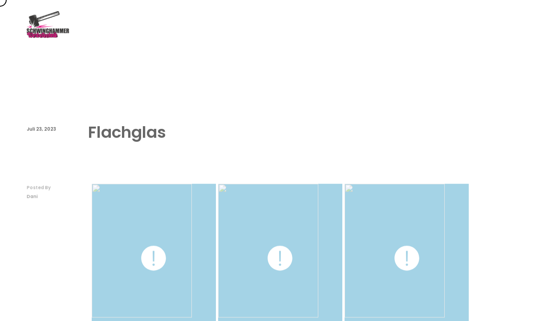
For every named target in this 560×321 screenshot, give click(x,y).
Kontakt (465, 24)
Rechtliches (516, 24)
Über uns (419, 24)
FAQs (376, 24)
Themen (335, 24)
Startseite (287, 24)
